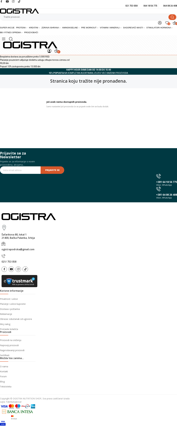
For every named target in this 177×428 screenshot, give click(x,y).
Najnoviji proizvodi (9, 345)
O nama (4, 366)
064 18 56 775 (150, 6)
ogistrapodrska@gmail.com (18, 249)
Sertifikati (4, 355)
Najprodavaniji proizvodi (12, 350)
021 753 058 (131, 6)
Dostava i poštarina (10, 309)
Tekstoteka (5, 386)
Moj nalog (5, 324)
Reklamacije (6, 314)
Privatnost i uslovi (9, 298)
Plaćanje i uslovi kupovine (13, 303)
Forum (3, 376)
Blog (2, 381)
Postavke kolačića (9, 329)
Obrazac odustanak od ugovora (16, 318)
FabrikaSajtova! (13, 401)
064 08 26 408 (170, 6)
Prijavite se (52, 170)
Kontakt (4, 371)
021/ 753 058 (9, 261)
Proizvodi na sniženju (10, 340)
